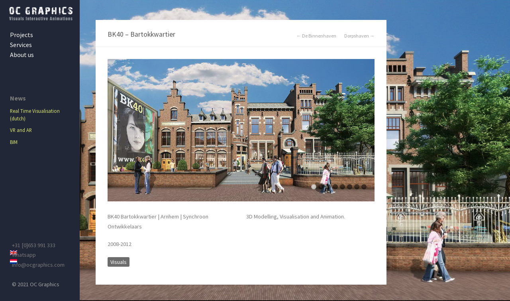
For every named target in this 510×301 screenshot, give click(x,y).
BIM (14, 142)
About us (22, 55)
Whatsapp (24, 254)
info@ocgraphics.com (38, 264)
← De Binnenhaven (316, 35)
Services (21, 45)
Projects (21, 35)
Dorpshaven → (359, 35)
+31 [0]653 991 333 (33, 245)
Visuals (118, 262)
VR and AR (21, 130)
